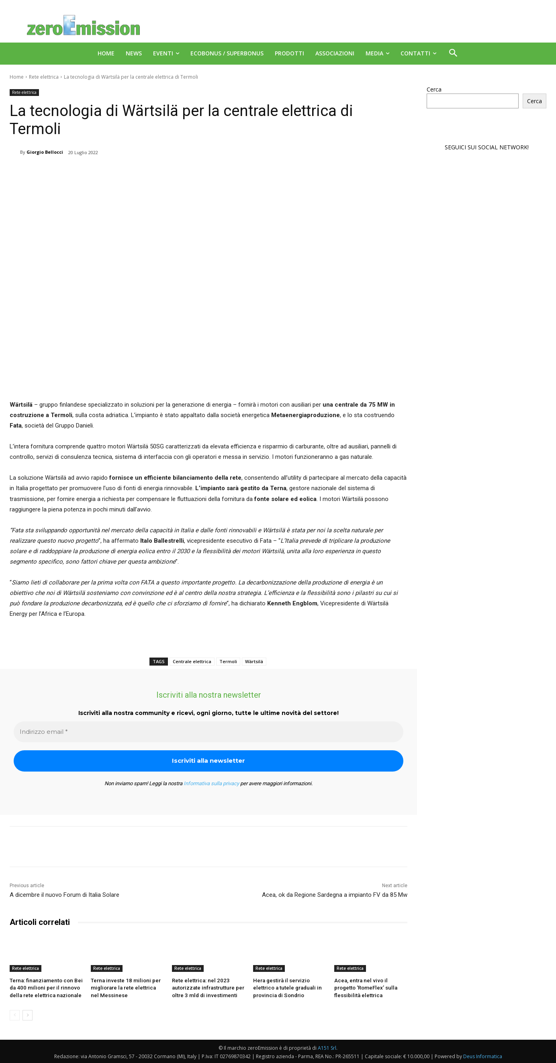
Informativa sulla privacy (211, 783)
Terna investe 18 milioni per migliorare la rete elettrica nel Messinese (126, 987)
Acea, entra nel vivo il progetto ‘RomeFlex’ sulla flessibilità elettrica (370, 987)
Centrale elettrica (192, 661)
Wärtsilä (254, 661)
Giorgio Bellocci (45, 152)
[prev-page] (15, 1014)
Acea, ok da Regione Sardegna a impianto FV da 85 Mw (334, 894)
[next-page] (27, 1014)
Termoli (228, 661)
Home (17, 76)
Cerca (434, 89)
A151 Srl (327, 1047)
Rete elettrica (44, 76)
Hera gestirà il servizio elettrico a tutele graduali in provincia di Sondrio (285, 987)
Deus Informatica (482, 1055)
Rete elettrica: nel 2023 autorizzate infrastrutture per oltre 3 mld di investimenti (207, 987)
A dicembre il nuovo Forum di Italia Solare (64, 894)
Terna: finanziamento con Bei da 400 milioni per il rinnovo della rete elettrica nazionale (44, 987)
